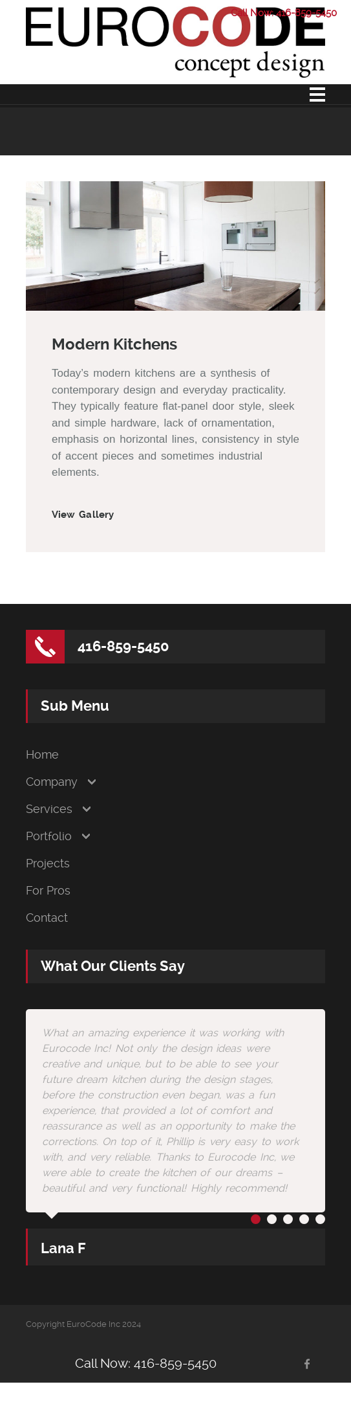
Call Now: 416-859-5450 (284, 13)
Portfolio (49, 836)
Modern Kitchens (114, 344)
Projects (48, 863)
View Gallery (83, 514)
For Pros (48, 891)
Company (52, 782)
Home (42, 755)
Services (49, 809)
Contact (47, 918)
